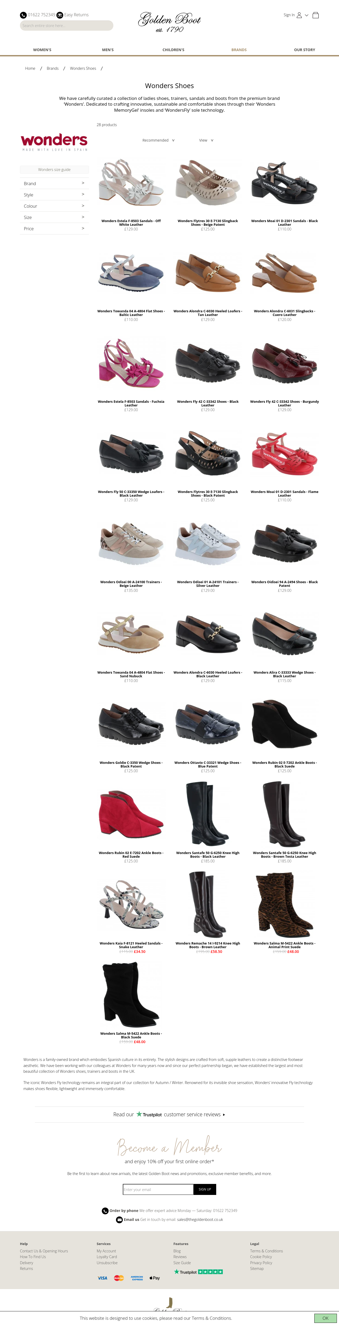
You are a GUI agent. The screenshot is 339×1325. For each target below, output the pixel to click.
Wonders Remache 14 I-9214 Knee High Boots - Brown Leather (208, 945)
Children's (173, 49)
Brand (30, 183)
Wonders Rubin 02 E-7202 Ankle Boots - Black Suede (284, 764)
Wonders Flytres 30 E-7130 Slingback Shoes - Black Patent (208, 493)
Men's (108, 49)
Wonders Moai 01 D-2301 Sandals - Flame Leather (285, 493)
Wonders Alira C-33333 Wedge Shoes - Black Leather (284, 674)
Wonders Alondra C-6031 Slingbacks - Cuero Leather (284, 313)
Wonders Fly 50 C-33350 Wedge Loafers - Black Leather (131, 493)
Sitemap (257, 1268)
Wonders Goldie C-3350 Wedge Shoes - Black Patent (131, 764)
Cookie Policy (261, 1256)
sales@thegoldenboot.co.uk (200, 1219)
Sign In (289, 14)
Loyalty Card (107, 1256)
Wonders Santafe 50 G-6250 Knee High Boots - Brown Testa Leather (284, 854)
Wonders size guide (54, 169)
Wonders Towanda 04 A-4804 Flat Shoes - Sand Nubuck (131, 674)
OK (325, 1318)
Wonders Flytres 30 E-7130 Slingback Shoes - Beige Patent (208, 222)
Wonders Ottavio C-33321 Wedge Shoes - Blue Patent (207, 764)
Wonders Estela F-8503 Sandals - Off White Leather (131, 222)
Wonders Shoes (83, 68)
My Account (106, 1250)
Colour (30, 206)
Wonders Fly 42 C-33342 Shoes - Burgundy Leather (284, 403)
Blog (177, 1250)
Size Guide (182, 1262)
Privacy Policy (261, 1262)
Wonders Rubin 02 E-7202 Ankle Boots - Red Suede (131, 854)
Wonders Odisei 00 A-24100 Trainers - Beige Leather (131, 584)
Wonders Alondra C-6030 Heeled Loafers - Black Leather (207, 674)
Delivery (26, 1262)
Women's (42, 49)
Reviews (180, 1256)
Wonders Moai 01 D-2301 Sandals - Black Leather (284, 222)
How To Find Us (33, 1256)
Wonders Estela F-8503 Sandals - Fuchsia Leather (131, 403)
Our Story (304, 49)
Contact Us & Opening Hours (44, 1250)
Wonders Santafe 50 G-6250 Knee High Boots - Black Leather (208, 854)
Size (28, 217)
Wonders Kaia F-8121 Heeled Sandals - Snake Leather (131, 945)
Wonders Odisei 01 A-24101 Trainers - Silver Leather (208, 584)
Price (29, 229)
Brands (239, 49)
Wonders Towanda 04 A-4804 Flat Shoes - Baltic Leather (131, 313)
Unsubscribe (107, 1262)
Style (28, 195)
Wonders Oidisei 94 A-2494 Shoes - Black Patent (284, 584)
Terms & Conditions (211, 1318)
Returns (26, 1268)
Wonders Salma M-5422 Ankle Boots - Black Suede (131, 1035)
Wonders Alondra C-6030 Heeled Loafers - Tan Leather (207, 313)
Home (30, 68)
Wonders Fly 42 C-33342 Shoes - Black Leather (208, 403)
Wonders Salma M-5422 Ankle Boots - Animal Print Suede (284, 945)
